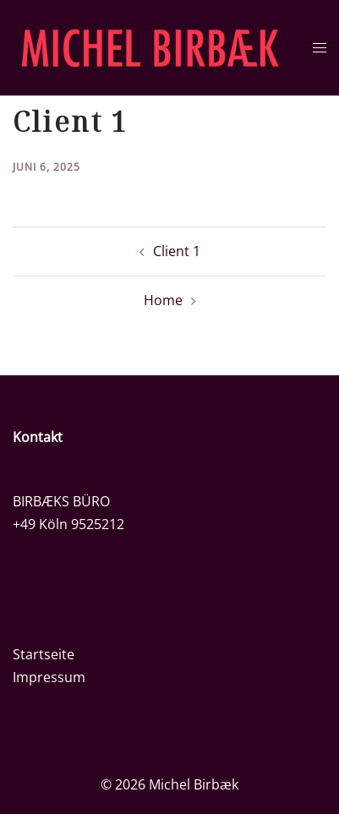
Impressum (49, 677)
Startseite (43, 654)
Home (163, 300)
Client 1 (176, 251)
